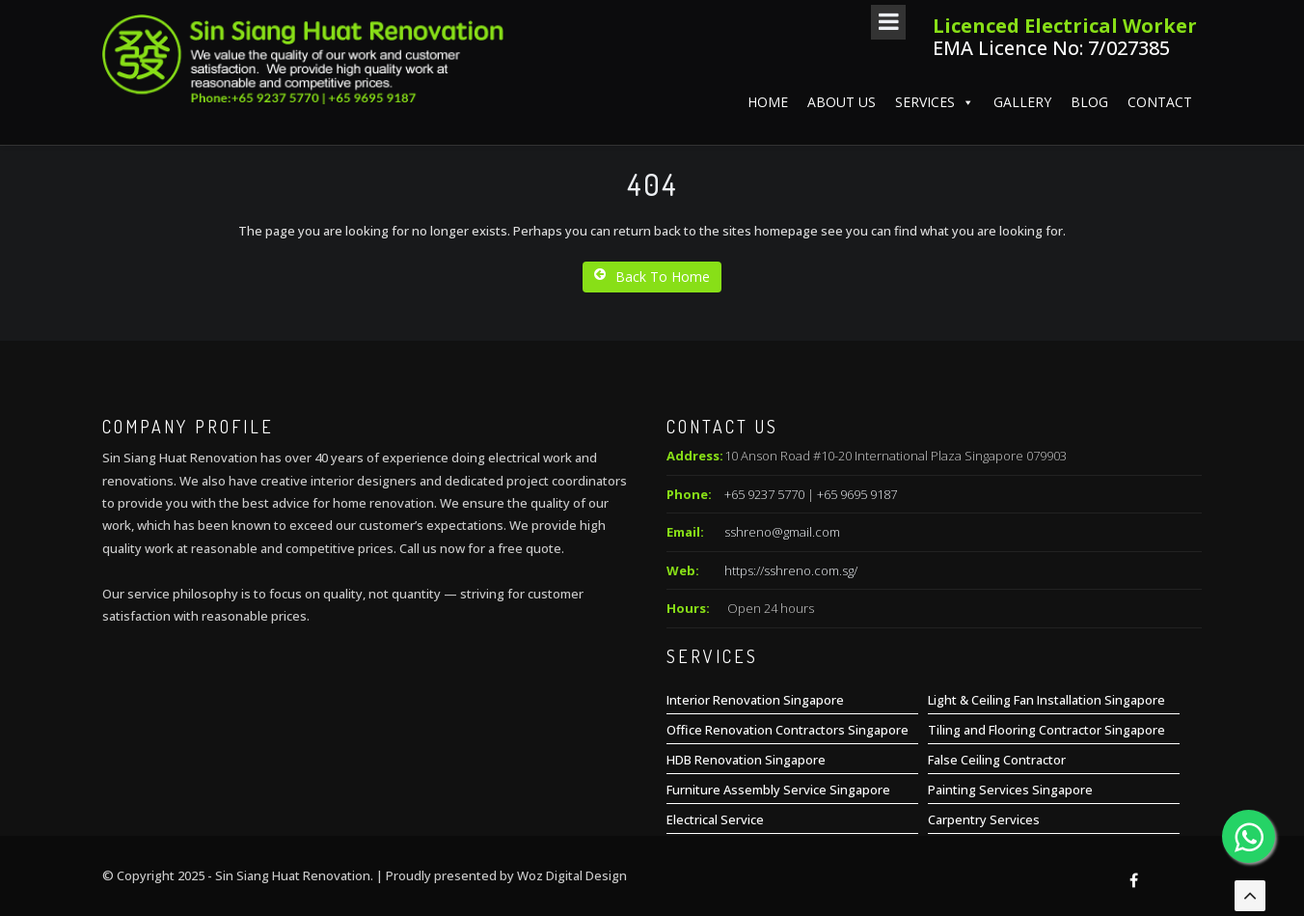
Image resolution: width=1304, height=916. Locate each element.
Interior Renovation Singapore (755, 699)
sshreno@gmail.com (782, 532)
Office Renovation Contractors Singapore (787, 729)
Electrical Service (715, 819)
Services (934, 102)
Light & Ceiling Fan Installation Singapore (1046, 699)
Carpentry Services (984, 819)
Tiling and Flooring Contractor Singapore (1046, 729)
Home (767, 102)
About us (841, 102)
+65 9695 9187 (857, 494)
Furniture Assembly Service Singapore (778, 789)
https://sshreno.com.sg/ (790, 570)
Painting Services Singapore (1010, 789)
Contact (1159, 102)
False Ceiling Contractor (997, 759)
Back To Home (652, 276)
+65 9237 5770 (764, 494)
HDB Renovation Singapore (746, 759)
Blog (1089, 102)
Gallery (1022, 102)
